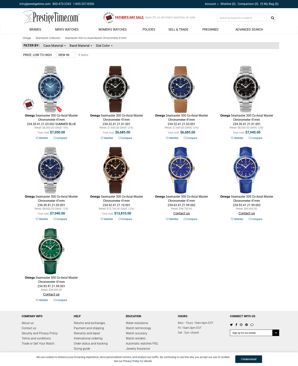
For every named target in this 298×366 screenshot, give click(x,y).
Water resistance (137, 323)
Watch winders (136, 338)
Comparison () (248, 4)
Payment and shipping (89, 328)
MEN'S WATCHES (67, 29)
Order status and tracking (91, 343)
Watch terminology (138, 328)
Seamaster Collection (48, 37)
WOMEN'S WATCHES (112, 29)
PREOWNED (210, 29)
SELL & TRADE (178, 29)
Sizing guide (82, 348)
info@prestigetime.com (35, 4)
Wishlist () (228, 4)
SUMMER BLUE (51, 120)
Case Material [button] (54, 45)
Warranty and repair (87, 333)
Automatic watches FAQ (142, 343)
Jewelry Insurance (138, 348)
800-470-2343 (61, 4)
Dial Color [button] (104, 45)
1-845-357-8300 (83, 4)
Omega (27, 37)
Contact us (29, 328)
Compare (60, 138)
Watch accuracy (136, 333)
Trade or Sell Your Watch (38, 343)
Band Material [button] (81, 45)
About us (28, 323)
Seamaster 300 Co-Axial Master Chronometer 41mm (95, 37)
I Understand (248, 359)
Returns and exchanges (89, 323)
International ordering (88, 338)
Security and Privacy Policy (40, 333)
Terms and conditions (36, 338)
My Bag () (269, 4)
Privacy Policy (131, 361)
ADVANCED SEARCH (249, 29)
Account (212, 4)
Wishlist (42, 138)
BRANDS (35, 29)
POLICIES (149, 29)
